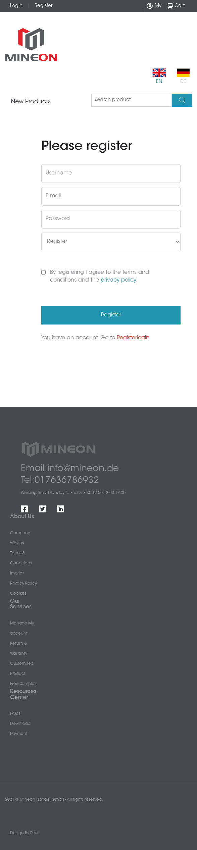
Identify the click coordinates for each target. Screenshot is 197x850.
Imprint (17, 573)
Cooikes (18, 594)
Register (44, 6)
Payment (19, 734)
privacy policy (118, 280)
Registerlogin (133, 338)
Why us (17, 543)
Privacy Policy (23, 584)
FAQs (15, 714)
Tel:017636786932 (60, 480)
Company (20, 533)
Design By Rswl (24, 833)
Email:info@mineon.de (70, 468)
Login (16, 6)
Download (20, 724)
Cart (176, 5)
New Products (31, 102)
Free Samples (23, 684)
